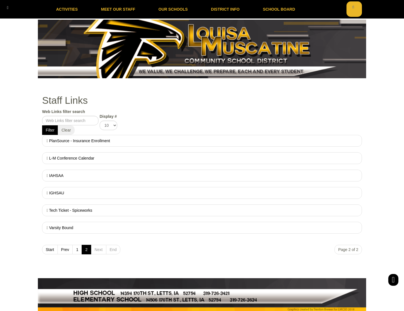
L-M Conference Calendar (71, 158)
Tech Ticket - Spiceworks (70, 210)
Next (99, 249)
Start (50, 249)
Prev (65, 249)
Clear (66, 130)
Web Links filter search (63, 111)
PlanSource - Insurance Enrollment (79, 141)
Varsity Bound (61, 227)
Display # (108, 116)
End (113, 249)
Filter (50, 130)
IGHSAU (56, 193)
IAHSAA (56, 175)
